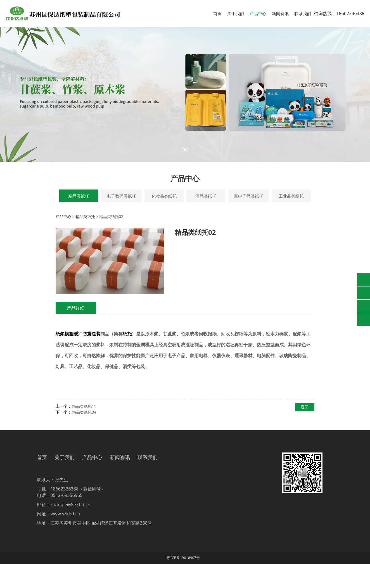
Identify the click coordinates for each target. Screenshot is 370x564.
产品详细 (76, 308)
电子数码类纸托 (121, 196)
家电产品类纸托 (248, 196)
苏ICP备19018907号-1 (185, 557)
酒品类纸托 (205, 196)
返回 (305, 406)
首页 (217, 13)
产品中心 (258, 13)
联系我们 (302, 13)
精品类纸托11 (84, 406)
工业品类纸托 (291, 196)
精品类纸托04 (84, 412)
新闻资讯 (280, 13)
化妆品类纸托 (164, 196)
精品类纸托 (78, 196)
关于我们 (235, 13)
